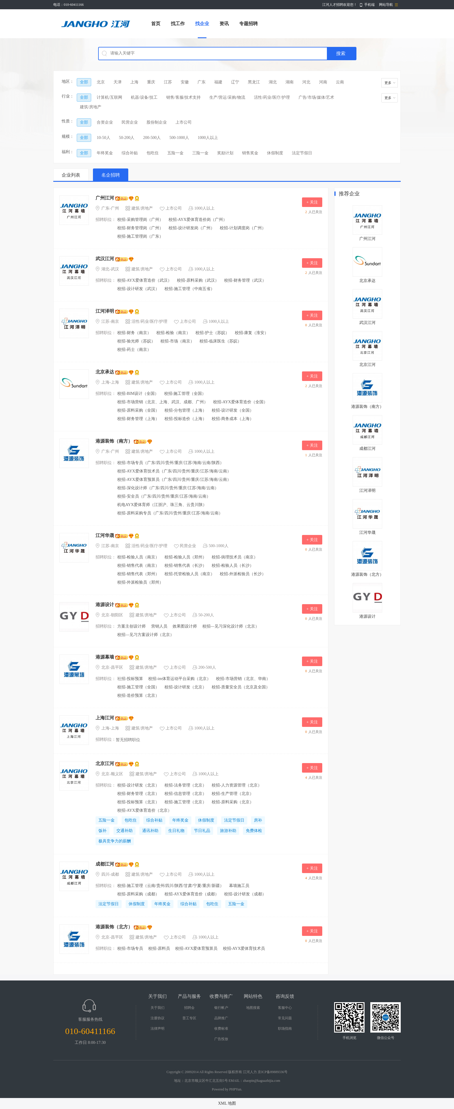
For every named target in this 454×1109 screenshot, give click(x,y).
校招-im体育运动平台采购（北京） (179, 679)
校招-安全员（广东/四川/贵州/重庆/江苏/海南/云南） (163, 496)
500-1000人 (179, 137)
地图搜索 (253, 1008)
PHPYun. (235, 1089)
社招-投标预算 (130, 679)
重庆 (151, 82)
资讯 (224, 23)
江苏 (168, 82)
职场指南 (285, 1028)
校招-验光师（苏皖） (136, 341)
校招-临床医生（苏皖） (220, 341)
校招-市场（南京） (177, 341)
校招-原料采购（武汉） (198, 280)
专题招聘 (248, 23)
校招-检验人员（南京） (138, 557)
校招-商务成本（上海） (233, 419)
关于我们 (157, 1008)
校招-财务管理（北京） (138, 793)
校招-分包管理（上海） (185, 410)
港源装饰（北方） (114, 926)
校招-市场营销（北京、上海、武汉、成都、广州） (162, 402)
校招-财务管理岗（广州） (140, 228)
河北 (306, 82)
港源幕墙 (105, 657)
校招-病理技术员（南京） (235, 557)
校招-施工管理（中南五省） (189, 289)
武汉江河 (105, 258)
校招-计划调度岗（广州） (243, 228)
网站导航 (386, 5)
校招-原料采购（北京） (233, 802)
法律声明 (157, 1028)
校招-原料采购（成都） (138, 894)
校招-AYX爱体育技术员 (244, 948)
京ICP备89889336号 (273, 1072)
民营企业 (130, 122)
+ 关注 (312, 202)
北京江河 (105, 763)
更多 (388, 83)
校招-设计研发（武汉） (138, 289)
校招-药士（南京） (134, 349)
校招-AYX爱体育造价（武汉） (144, 280)
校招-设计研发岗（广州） (192, 228)
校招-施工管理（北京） (185, 802)
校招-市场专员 (130, 948)
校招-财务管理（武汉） (245, 280)
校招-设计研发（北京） (185, 687)
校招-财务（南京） (134, 333)
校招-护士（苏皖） (212, 333)
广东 (201, 82)
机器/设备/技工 (144, 97)
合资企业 (105, 122)
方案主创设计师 (131, 626)
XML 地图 (227, 1103)
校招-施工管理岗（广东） (140, 236)
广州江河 (105, 197)
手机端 (369, 5)
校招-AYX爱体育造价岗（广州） (198, 219)
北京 (101, 82)
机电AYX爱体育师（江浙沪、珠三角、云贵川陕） (162, 505)
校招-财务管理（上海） (138, 419)
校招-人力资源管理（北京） (237, 785)
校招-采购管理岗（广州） (140, 219)
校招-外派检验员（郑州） (140, 582)
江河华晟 (105, 535)
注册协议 (157, 1018)
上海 (134, 82)
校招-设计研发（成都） (245, 894)
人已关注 (313, 212)
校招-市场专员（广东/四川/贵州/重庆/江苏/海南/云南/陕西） (170, 463)
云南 (340, 82)
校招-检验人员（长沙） (233, 565)
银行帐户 (221, 1008)
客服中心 (285, 1008)
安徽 (185, 82)
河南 (323, 82)
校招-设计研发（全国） (233, 410)
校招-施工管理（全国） (185, 393)
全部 (84, 82)
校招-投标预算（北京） (138, 802)
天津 (118, 82)
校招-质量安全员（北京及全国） (241, 687)
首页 (155, 23)
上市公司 (183, 122)
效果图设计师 (185, 626)
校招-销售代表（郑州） (138, 574)
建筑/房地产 (90, 107)
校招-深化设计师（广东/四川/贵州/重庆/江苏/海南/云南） (168, 488)
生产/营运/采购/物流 (227, 97)
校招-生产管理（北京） (233, 793)
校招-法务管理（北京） (185, 785)
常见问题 (285, 1018)
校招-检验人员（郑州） (185, 557)
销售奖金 (250, 153)
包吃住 (153, 153)
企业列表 (71, 175)
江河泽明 (105, 311)
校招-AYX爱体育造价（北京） (144, 810)
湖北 (273, 82)
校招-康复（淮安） (252, 333)
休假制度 (275, 153)
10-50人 (103, 137)
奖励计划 (225, 153)
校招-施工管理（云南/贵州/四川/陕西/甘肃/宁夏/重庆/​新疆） (170, 885)
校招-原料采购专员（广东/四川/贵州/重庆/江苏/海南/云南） (170, 513)
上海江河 (105, 717)
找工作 (178, 23)
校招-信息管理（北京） (185, 793)
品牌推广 (221, 1018)
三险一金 (200, 153)
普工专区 (189, 1018)
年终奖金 (105, 153)
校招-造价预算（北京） (138, 695)
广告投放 (221, 1039)
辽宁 (235, 82)
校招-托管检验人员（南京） (189, 574)
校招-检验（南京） (173, 333)
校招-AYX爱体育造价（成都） (191, 894)
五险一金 (175, 153)
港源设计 (105, 604)
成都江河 (105, 863)
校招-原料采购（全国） (138, 410)
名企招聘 (110, 175)
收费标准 (221, 1028)
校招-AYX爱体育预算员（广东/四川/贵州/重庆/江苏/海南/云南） (174, 479)
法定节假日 (302, 153)
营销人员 (159, 626)
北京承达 (105, 371)
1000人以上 (208, 137)
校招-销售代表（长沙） (185, 565)
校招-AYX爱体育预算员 (196, 948)
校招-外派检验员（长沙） (243, 574)
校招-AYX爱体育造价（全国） (240, 402)
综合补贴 (130, 153)
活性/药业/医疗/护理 (272, 97)
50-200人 (127, 137)
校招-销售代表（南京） (138, 565)
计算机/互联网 (109, 97)
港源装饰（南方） (114, 441)
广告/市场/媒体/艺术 (316, 97)
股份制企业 (157, 122)
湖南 (289, 82)
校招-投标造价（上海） (185, 419)
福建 (218, 82)
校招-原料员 (159, 948)
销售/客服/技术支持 (183, 97)
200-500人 (152, 137)
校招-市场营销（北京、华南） (243, 679)
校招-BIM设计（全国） (138, 393)
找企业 (202, 23)
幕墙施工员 (239, 885)
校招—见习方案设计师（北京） (145, 635)
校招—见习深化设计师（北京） (230, 626)
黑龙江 (254, 82)
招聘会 (189, 1008)
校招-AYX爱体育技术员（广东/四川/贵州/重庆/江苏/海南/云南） (174, 471)
